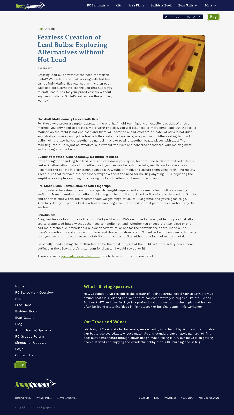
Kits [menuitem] (119, 5)
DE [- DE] (177, 17)
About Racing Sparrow (33, 330)
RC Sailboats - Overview (34, 292)
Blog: (41, 28)
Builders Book (26, 311)
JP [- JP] (200, 17)
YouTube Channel (208, 397)
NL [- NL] (188, 17)
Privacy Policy (44, 397)
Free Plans (23, 305)
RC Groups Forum (29, 336)
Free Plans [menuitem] (136, 5)
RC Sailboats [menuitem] (98, 5)
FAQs (19, 349)
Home (20, 286)
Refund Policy (23, 397)
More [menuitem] (210, 5)
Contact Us (24, 355)
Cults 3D (144, 397)
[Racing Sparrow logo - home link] (31, 7)
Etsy (156, 397)
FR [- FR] (171, 17)
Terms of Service (67, 397)
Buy (213, 17)
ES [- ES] (194, 17)
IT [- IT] (183, 17)
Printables (170, 397)
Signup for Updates (30, 343)
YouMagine (187, 397)
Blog (18, 324)
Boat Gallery (25, 318)
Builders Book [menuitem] (161, 5)
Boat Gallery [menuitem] (187, 5)
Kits (18, 299)
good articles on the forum (80, 256)
